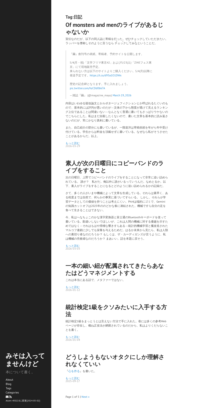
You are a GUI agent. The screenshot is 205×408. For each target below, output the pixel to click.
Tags (8, 388)
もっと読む (72, 143)
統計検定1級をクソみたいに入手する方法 (116, 310)
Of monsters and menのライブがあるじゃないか (114, 28)
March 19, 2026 (122, 95)
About (9, 380)
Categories (12, 392)
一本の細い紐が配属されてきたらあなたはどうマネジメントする (114, 269)
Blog (8, 384)
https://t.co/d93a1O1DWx (105, 75)
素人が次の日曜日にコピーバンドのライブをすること (114, 166)
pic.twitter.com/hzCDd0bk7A (87, 88)
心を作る (74, 371)
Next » (85, 397)
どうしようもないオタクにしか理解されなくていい (114, 360)
